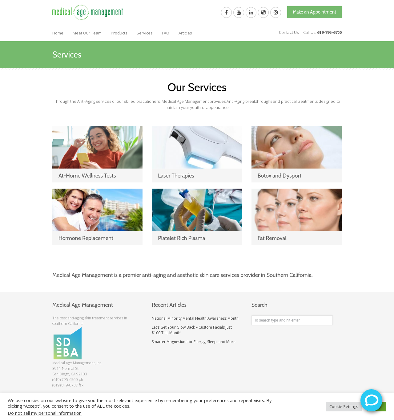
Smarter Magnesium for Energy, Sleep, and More (193, 341)
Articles (185, 33)
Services (145, 33)
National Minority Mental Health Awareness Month (195, 318)
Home (57, 33)
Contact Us (289, 32)
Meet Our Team (87, 33)
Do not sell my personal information (45, 413)
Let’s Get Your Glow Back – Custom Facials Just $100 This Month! (192, 330)
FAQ (165, 33)
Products (119, 33)
